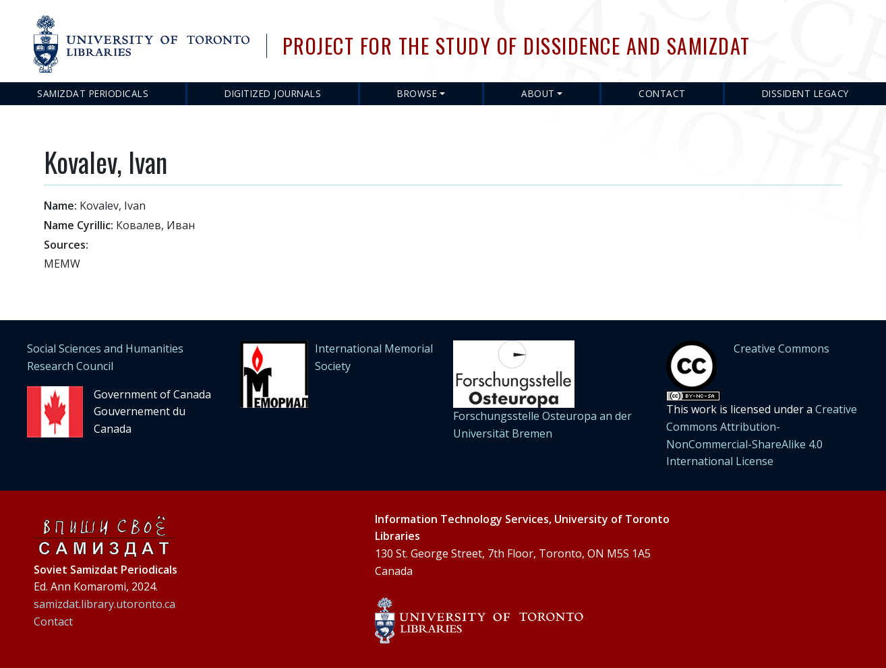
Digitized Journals (273, 93)
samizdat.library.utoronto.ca (104, 604)
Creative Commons (781, 348)
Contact (662, 93)
